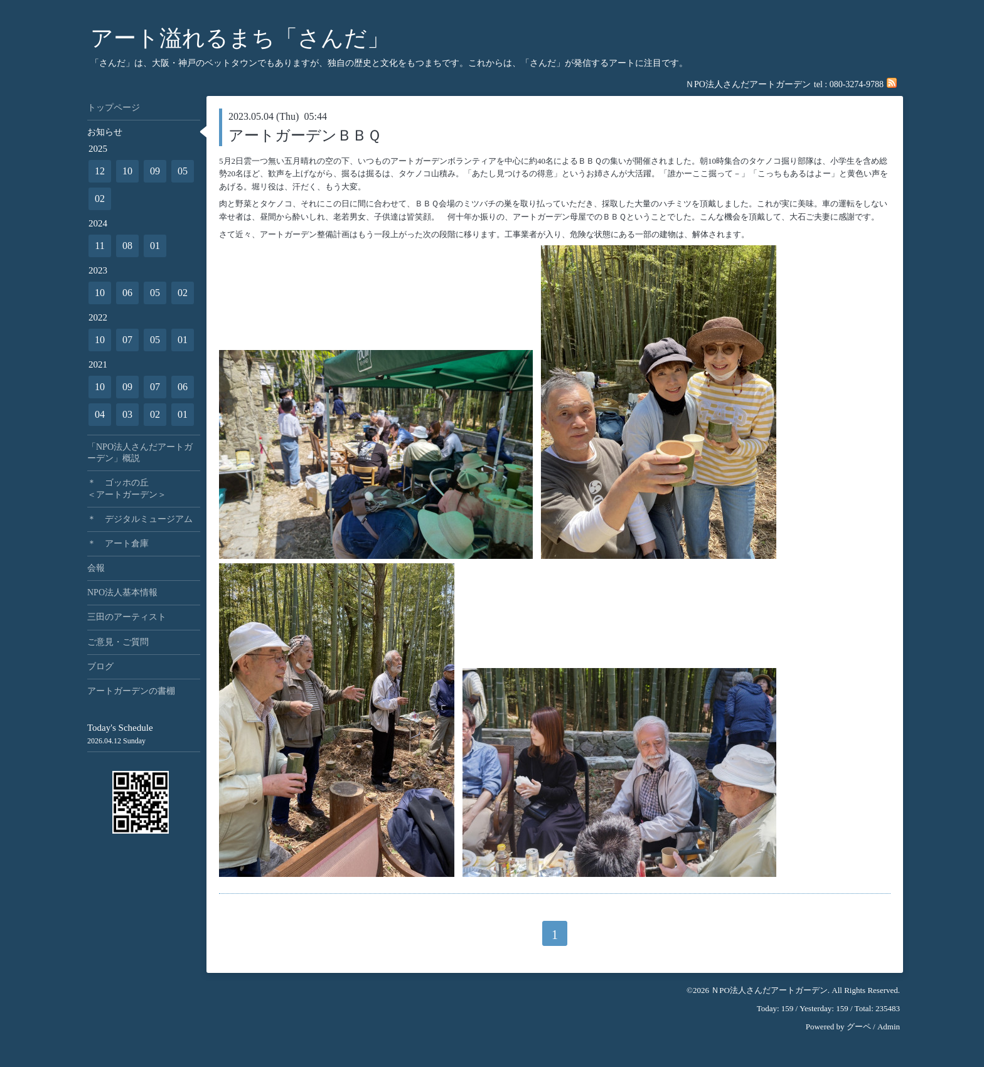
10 (127, 171)
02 (100, 198)
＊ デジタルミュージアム (140, 519)
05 (183, 171)
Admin (888, 1026)
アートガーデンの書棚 (131, 691)
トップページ (113, 107)
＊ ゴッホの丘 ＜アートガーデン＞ (143, 488)
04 (100, 414)
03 (127, 414)
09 (155, 171)
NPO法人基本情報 (122, 592)
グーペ (859, 1026)
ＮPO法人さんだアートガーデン (769, 990)
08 (127, 245)
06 (127, 292)
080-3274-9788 (857, 84)
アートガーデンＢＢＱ (304, 135)
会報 (96, 568)
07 (127, 339)
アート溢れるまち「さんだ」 (240, 38)
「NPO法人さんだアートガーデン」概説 (140, 452)
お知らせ (104, 132)
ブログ (100, 666)
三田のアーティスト (126, 617)
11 (99, 245)
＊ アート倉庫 (118, 543)
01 (155, 245)
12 (100, 171)
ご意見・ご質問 (118, 642)
